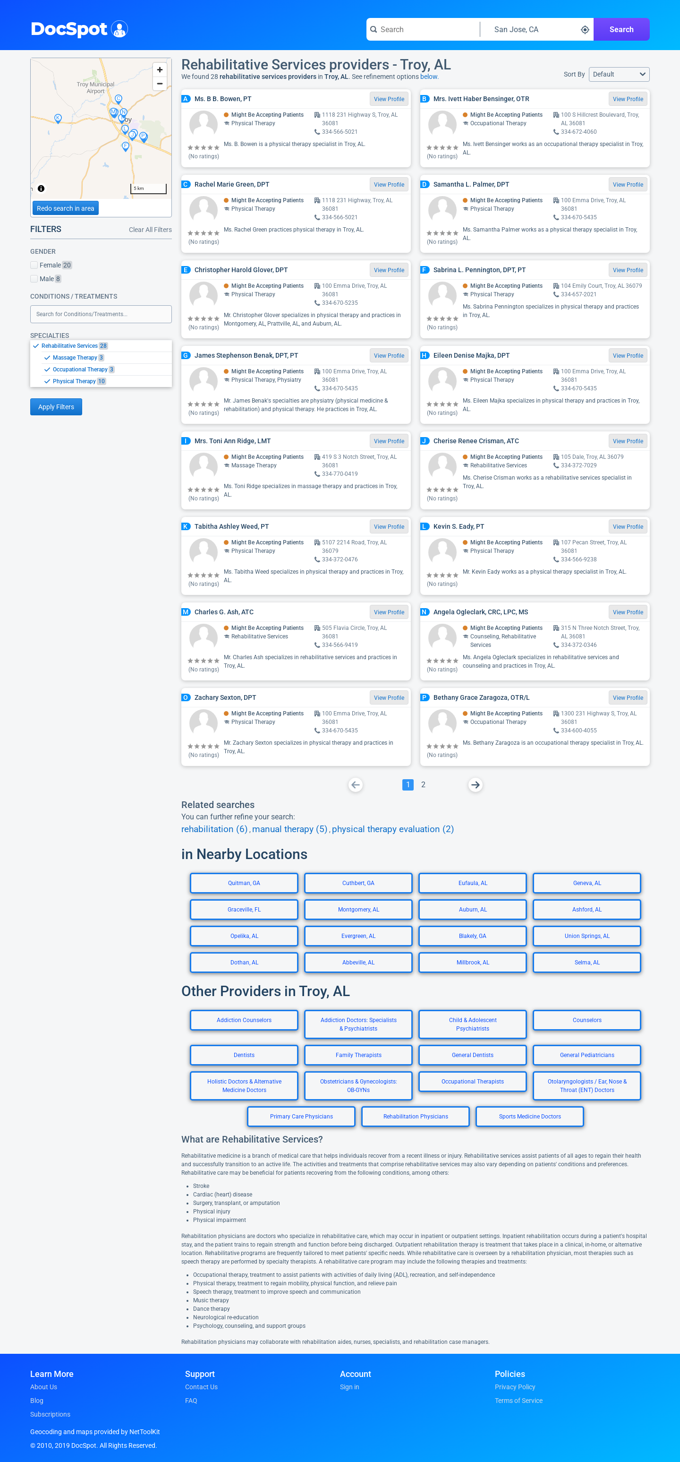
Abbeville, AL (358, 962)
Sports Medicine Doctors (530, 1116)
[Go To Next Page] (475, 785)
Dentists (244, 1055)
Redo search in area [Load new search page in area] (65, 208)
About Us (43, 1387)
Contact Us (201, 1387)
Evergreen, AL (358, 936)
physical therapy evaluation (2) (393, 829)
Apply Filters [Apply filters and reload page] (56, 407)
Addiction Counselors (244, 1020)
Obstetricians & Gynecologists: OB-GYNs (358, 1085)
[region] (101, 128)
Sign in (349, 1387)
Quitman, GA (244, 883)
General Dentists (472, 1055)
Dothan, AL (244, 962)
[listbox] (101, 363)
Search (622, 29)
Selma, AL (587, 962)
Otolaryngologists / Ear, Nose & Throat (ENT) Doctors (587, 1085)
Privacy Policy (515, 1387)
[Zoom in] (160, 70)
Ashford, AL (587, 909)
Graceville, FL (244, 909)
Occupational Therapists (473, 1081)
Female (51, 265)
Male (45, 279)
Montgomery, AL (358, 909)
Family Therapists (359, 1055)
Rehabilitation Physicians (415, 1116)
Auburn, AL (473, 909)
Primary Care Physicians (301, 1116)
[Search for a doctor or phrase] (423, 29)
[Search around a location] (537, 29)
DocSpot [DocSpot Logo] (77, 27)
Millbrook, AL (473, 962)
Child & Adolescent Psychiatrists (473, 1024)
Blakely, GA (472, 936)
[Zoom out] (160, 83)
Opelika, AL (244, 936)
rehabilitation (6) (214, 829)
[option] (107, 346)
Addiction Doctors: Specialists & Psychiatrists (359, 1024)
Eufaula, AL (473, 883)
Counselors (587, 1020)
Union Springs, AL (587, 936)
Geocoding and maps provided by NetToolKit (95, 1432)
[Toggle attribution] (41, 188)
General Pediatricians (587, 1055)
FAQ (191, 1400)
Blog (36, 1400)
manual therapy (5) (290, 829)
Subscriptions (50, 1414)
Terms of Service (519, 1400)
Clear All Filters (150, 229)
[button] (619, 74)
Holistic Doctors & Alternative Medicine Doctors (244, 1085)
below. (429, 76)
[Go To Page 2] (423, 784)
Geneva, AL (587, 883)
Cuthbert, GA (358, 883)
